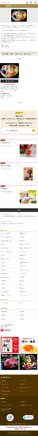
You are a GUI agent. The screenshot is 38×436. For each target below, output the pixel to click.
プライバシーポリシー (6, 405)
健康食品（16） (23, 255)
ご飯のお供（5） (5, 273)
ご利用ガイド (23, 384)
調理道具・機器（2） (24, 262)
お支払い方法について (25, 387)
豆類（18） (22, 240)
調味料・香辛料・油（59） (26, 248)
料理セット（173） (5, 259)
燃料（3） (22, 259)
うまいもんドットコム (15, 25)
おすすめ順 (5, 54)
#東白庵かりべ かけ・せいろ (25, 122)
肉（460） (22, 237)
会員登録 (4, 380)
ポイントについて (24, 391)
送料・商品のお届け (6, 391)
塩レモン (22, 302)
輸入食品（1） (23, 291)
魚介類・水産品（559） (6, 240)
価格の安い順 (18, 54)
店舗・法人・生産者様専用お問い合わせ (6, 409)
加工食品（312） (5, 248)
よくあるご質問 (5, 387)
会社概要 (4, 401)
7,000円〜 (22, 315)
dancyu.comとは (5, 384)
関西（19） (3, 284)
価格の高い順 (27, 54)
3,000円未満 (4, 311)
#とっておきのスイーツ (11, 122)
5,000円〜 (3, 315)
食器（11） (3, 266)
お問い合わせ (4, 394)
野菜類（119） (23, 233)
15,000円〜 (22, 319)
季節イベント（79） (5, 295)
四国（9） (22, 288)
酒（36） (3, 255)
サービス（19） (23, 266)
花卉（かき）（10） (24, 270)
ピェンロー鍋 (4, 302)
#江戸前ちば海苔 (13, 125)
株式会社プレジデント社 (20, 428)
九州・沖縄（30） (5, 291)
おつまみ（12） (23, 273)
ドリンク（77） (23, 251)
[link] (28, 417)
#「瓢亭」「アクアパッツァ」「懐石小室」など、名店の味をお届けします (19, 119)
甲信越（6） (4, 280)
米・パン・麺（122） (6, 233)
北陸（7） (22, 284)
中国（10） (3, 288)
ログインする (23, 380)
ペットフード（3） (24, 295)
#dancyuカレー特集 (24, 125)
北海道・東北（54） (5, 277)
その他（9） (4, 270)
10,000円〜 (3, 319)
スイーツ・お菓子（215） (7, 251)
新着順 (11, 54)
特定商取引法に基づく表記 (26, 405)
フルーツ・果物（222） (6, 237)
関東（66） (22, 277)
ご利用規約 (22, 401)
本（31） (3, 262)
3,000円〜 (22, 311)
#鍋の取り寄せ (19, 116)
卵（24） (3, 244)
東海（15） (22, 280)
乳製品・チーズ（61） (25, 244)
